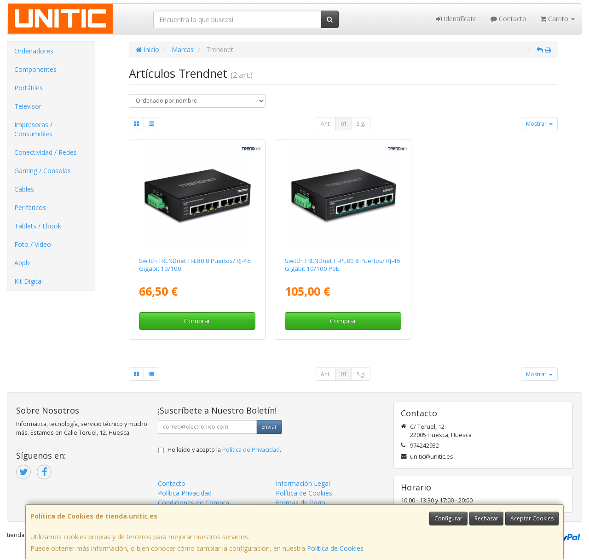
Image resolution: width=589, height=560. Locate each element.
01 (344, 124)
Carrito (557, 18)
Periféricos (30, 207)
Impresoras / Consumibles (33, 129)
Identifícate (456, 18)
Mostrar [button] (539, 124)
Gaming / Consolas (42, 170)
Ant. (326, 124)
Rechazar (486, 518)
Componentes (35, 69)
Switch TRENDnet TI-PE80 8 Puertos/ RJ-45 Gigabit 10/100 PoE (342, 265)
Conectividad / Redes (45, 152)
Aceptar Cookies (532, 518)
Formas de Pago (300, 502)
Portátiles (28, 87)
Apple (22, 262)
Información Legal (303, 483)
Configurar (448, 518)
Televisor (27, 106)
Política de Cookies (335, 548)
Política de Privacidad (251, 450)
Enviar (269, 427)
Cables (24, 189)
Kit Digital (28, 281)
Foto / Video (32, 244)
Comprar (197, 320)
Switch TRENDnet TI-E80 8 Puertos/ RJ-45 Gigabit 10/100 (195, 265)
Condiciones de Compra (193, 502)
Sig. (361, 124)
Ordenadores (33, 51)
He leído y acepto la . (224, 450)
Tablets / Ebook (37, 226)
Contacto (508, 18)
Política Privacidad (185, 493)
